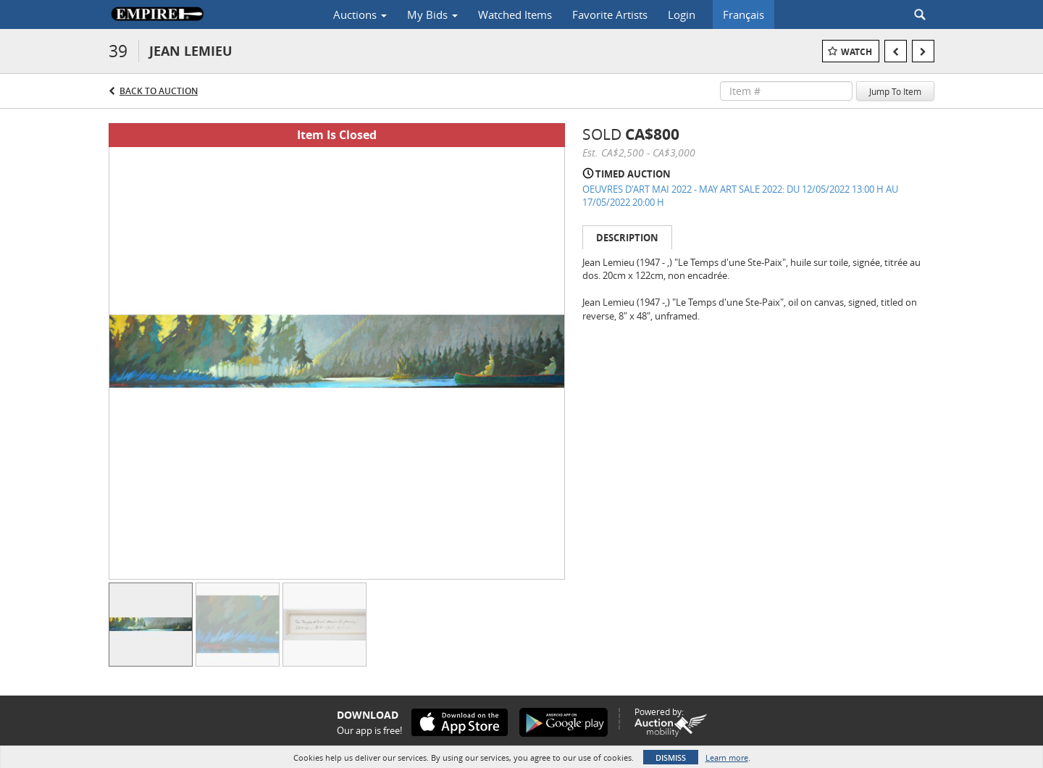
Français (743, 14)
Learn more (726, 757)
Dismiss (670, 757)
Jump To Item (895, 91)
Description (627, 237)
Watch (856, 52)
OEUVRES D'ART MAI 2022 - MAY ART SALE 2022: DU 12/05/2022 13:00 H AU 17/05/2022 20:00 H (740, 196)
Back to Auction (159, 91)
